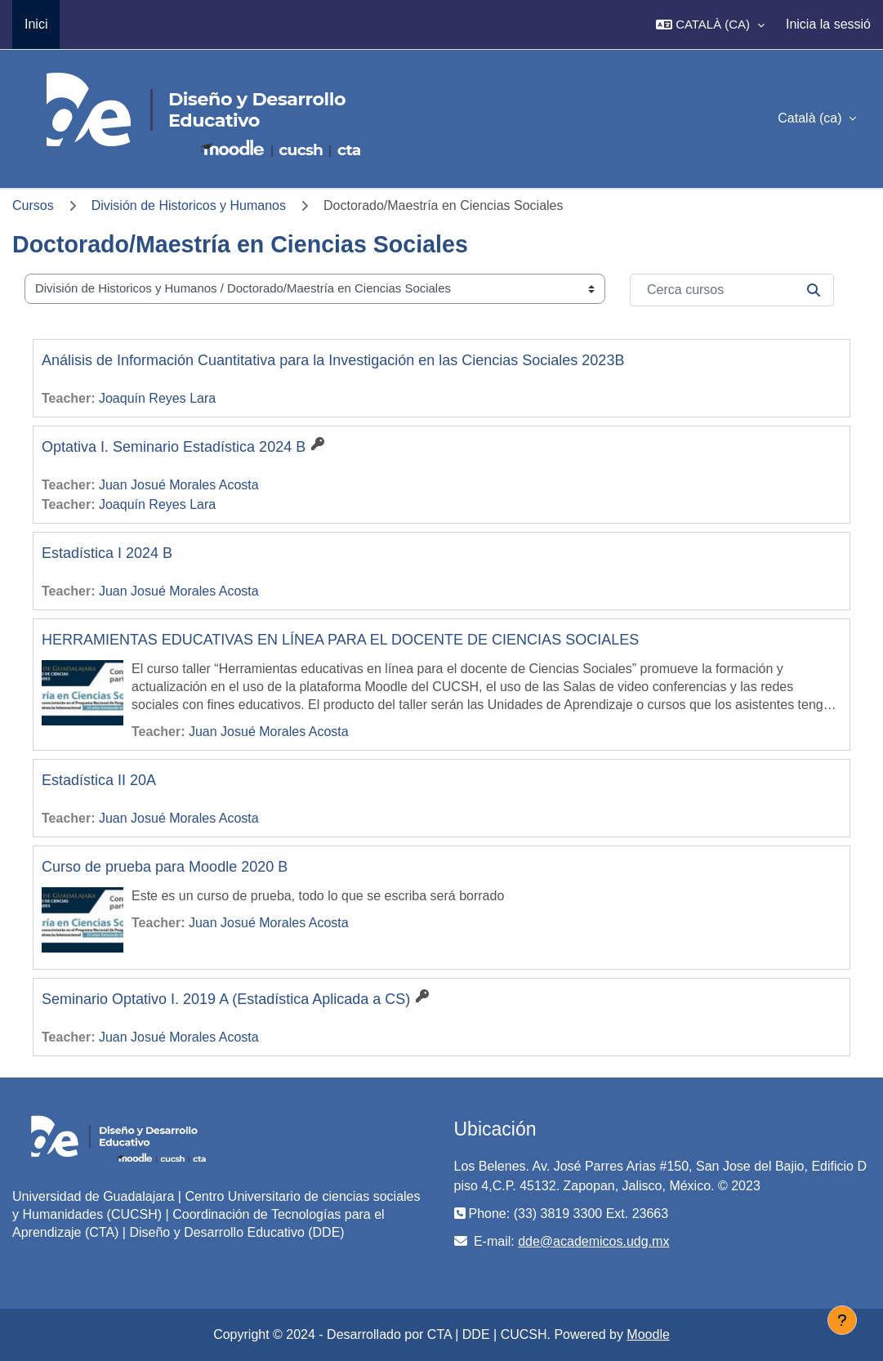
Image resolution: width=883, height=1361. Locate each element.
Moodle (648, 1334)
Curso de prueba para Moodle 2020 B (165, 867)
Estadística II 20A (99, 780)
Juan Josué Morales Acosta (179, 485)
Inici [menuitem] (36, 24)
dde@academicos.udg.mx (593, 1241)
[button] (710, 24)
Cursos (33, 205)
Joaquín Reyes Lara (157, 398)
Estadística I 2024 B (107, 553)
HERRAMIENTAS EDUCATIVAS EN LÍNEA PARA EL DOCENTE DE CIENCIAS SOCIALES (340, 639)
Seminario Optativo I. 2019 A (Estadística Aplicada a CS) (226, 999)
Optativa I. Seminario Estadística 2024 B (173, 447)
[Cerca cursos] (732, 290)
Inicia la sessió (828, 24)
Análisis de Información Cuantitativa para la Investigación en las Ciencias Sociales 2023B (333, 360)
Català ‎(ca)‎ (811, 118)
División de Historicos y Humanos (188, 205)
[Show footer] (842, 1320)
